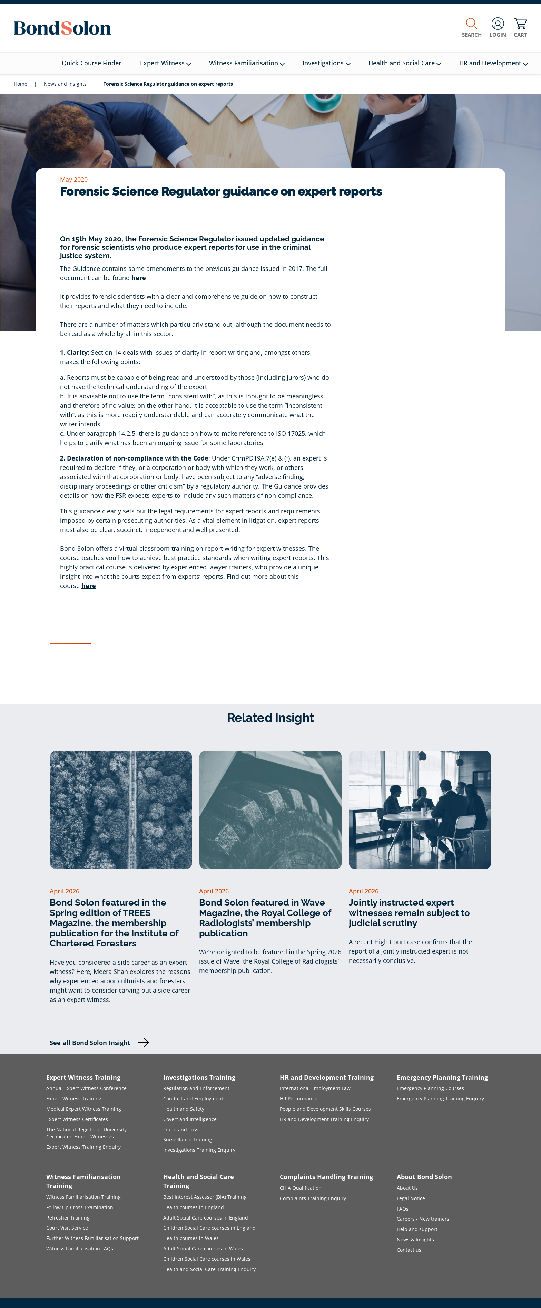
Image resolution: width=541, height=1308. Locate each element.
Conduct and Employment (193, 1098)
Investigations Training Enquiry (199, 1150)
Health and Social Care (404, 63)
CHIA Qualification (301, 1188)
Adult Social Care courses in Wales (203, 1248)
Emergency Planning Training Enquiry (440, 1098)
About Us (407, 1188)
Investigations (326, 63)
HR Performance (298, 1098)
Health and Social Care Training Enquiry (209, 1269)
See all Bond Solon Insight (90, 1043)
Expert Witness (165, 63)
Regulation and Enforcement (196, 1088)
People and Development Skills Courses (325, 1109)
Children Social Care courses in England (209, 1227)
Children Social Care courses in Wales (206, 1258)
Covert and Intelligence (190, 1119)
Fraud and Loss (180, 1129)
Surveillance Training (187, 1139)
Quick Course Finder (91, 63)
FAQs (403, 1208)
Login (498, 27)
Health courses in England (193, 1207)
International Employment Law (315, 1088)
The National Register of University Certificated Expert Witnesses (86, 1133)
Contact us (409, 1250)
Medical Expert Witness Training (83, 1109)
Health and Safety (183, 1109)
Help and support (417, 1229)
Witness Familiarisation (247, 63)
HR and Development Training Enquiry (324, 1119)
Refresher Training (68, 1217)
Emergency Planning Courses (430, 1088)
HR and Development (493, 63)
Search (472, 27)
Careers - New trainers (423, 1218)
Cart (520, 27)
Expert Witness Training (73, 1098)
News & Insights (415, 1239)
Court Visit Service (67, 1227)
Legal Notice (411, 1198)
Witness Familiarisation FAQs (79, 1248)
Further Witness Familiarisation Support (92, 1238)
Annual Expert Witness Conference (86, 1088)
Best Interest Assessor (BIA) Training (205, 1197)
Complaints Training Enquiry (313, 1198)
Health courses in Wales (191, 1238)
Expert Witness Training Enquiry (83, 1147)
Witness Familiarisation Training (83, 1197)
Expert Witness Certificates (77, 1119)
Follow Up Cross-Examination (79, 1207)
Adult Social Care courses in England (205, 1217)
